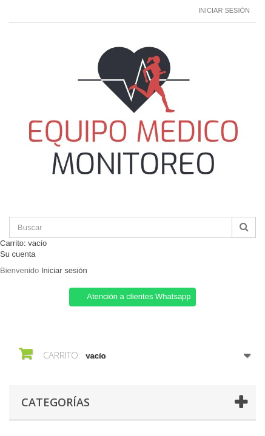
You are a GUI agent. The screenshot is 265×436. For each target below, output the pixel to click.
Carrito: (23, 243)
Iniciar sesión (224, 10)
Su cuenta (18, 254)
